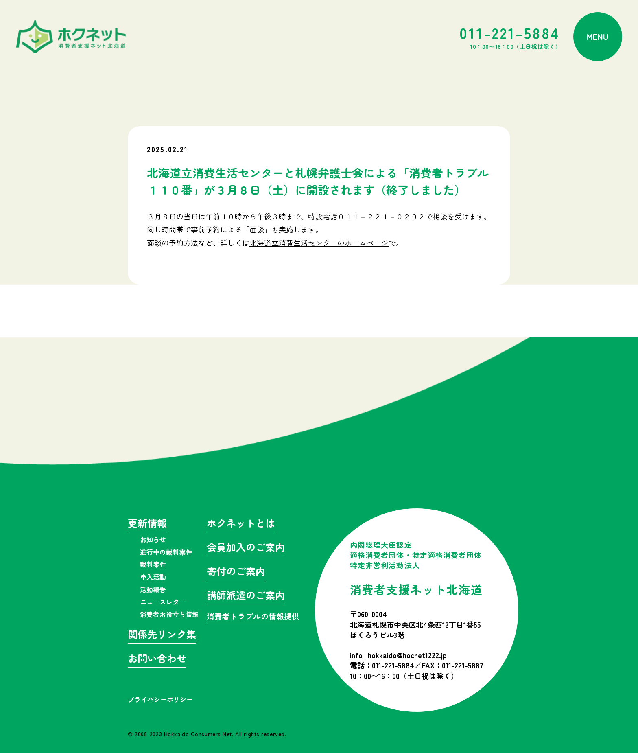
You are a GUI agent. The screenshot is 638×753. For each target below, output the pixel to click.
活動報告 (153, 589)
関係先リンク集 (162, 635)
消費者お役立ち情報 (169, 614)
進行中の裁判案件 (166, 552)
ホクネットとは (241, 524)
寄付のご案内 (236, 572)
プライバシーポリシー (160, 699)
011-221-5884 (510, 36)
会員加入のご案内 (246, 548)
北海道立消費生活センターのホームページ (319, 242)
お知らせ (153, 539)
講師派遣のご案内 (246, 596)
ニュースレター (163, 601)
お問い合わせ (157, 659)
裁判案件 (153, 564)
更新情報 (147, 524)
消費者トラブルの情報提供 (253, 617)
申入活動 (153, 577)
